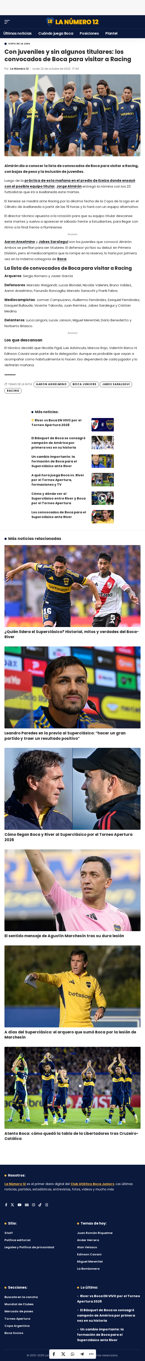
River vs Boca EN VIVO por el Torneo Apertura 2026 (56, 422)
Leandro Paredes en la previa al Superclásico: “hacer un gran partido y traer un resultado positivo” (65, 735)
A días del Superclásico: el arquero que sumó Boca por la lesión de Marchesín (70, 1034)
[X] (12, 1205)
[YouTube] (19, 1205)
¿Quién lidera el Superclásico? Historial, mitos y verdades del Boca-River (71, 634)
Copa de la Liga (19, 44)
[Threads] (46, 1205)
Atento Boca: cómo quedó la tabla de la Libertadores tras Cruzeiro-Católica (71, 1136)
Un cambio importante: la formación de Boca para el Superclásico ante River (54, 461)
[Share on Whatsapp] (72, 1354)
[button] (8, 22)
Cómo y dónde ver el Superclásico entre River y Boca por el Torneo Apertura (58, 498)
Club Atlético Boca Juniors (92, 1184)
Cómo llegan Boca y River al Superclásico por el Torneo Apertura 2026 (68, 837)
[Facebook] (6, 1205)
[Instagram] (33, 1205)
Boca (61, 259)
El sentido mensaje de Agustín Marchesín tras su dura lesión (64, 936)
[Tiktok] (40, 1205)
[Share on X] (63, 1354)
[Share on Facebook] (54, 1354)
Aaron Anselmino (19, 241)
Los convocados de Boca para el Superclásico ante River (58, 514)
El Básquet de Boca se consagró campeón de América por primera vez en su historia (58, 443)
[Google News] (26, 1205)
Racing (13, 391)
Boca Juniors (84, 384)
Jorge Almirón (69, 186)
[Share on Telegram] (82, 1354)
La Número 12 (19, 69)
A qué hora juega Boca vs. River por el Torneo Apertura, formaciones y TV (57, 480)
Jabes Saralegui (53, 241)
